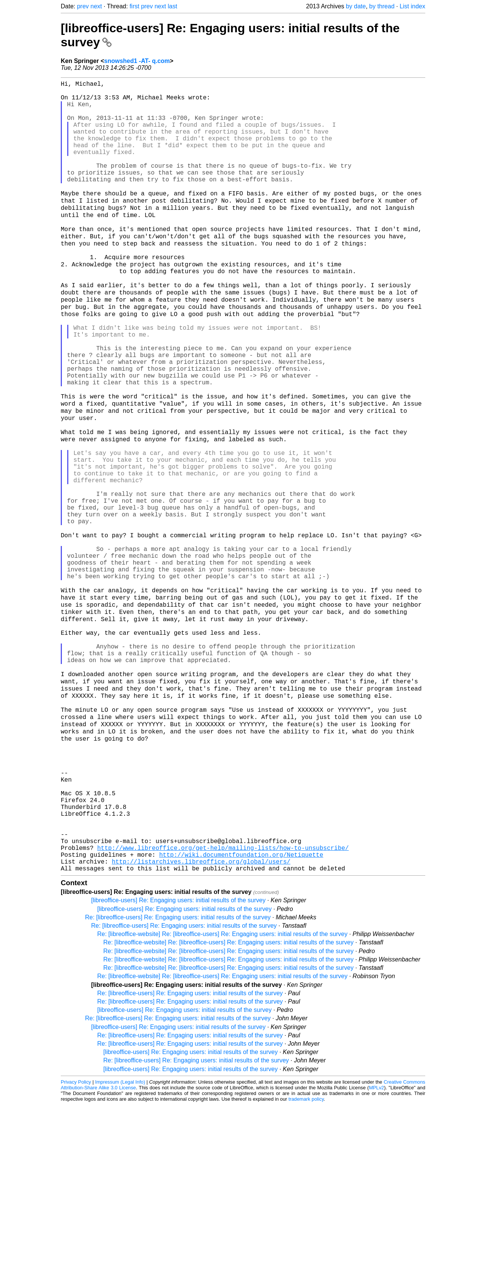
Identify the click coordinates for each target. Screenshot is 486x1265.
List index (412, 6)
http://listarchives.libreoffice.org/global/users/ (201, 1020)
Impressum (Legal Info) (120, 1242)
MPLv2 (376, 1248)
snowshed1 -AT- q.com (137, 61)
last (172, 6)
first (134, 6)
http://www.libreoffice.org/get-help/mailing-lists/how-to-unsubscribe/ (223, 1003)
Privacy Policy (76, 1242)
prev (83, 6)
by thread (381, 6)
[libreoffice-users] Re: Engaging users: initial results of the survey (178, 1060)
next (96, 6)
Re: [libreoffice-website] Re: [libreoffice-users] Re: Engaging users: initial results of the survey (222, 1094)
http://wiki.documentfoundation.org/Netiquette (241, 1011)
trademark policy (306, 1259)
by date (356, 6)
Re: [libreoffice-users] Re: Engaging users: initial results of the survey (178, 1077)
